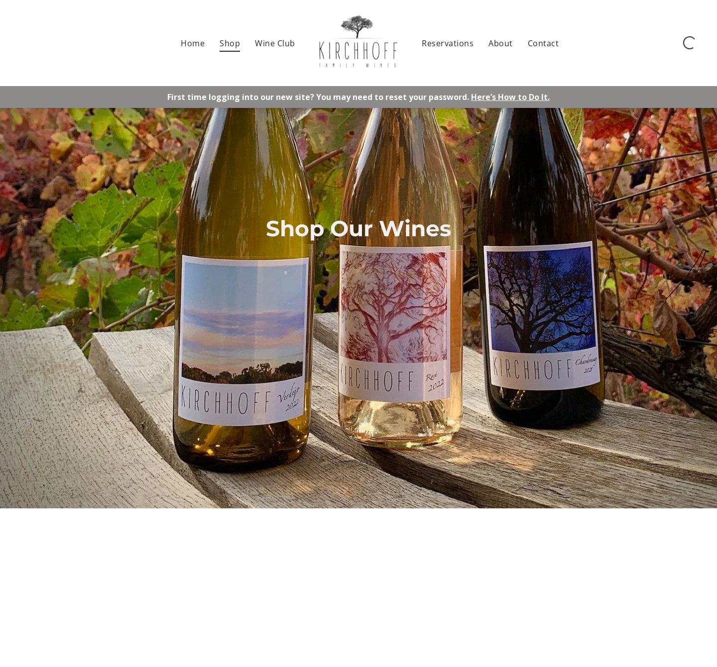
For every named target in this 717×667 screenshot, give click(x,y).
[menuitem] (192, 43)
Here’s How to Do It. (510, 97)
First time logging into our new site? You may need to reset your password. (318, 97)
